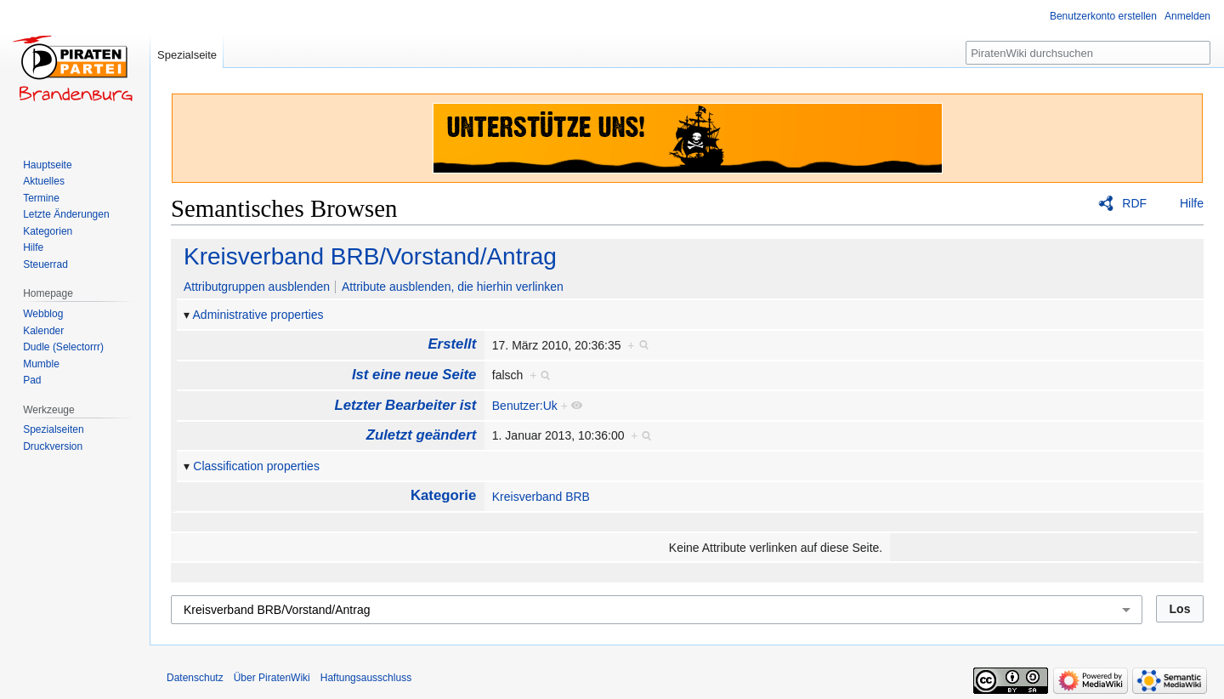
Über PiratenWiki (272, 678)
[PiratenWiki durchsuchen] (1088, 53)
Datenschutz (195, 678)
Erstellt (452, 344)
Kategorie (443, 495)
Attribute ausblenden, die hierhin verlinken (453, 286)
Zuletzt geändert (421, 435)
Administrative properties (258, 314)
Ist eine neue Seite (414, 375)
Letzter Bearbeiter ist (405, 405)
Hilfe (1192, 203)
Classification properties (256, 466)
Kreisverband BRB (541, 496)
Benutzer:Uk (525, 405)
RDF (1134, 203)
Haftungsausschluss (365, 678)
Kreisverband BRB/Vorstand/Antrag (370, 256)
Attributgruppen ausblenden (257, 286)
